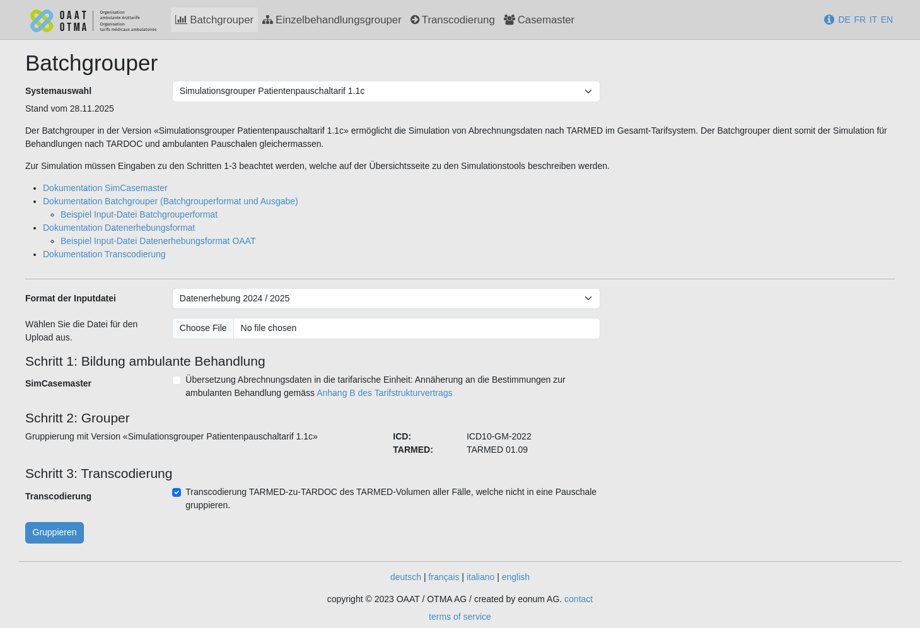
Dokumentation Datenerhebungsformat (119, 228)
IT (873, 20)
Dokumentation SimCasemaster (105, 188)
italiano (480, 577)
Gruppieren (55, 532)
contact (578, 599)
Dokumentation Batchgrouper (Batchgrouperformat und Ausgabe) (170, 201)
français (443, 577)
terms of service (460, 617)
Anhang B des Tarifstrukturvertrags (384, 393)
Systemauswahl (58, 91)
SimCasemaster (58, 383)
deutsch (405, 577)
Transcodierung (58, 496)
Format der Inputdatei (70, 298)
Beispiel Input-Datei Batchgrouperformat (139, 214)
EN (887, 20)
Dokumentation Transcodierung (104, 254)
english (516, 577)
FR (860, 20)
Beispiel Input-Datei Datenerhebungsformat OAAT (158, 241)
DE (844, 20)
